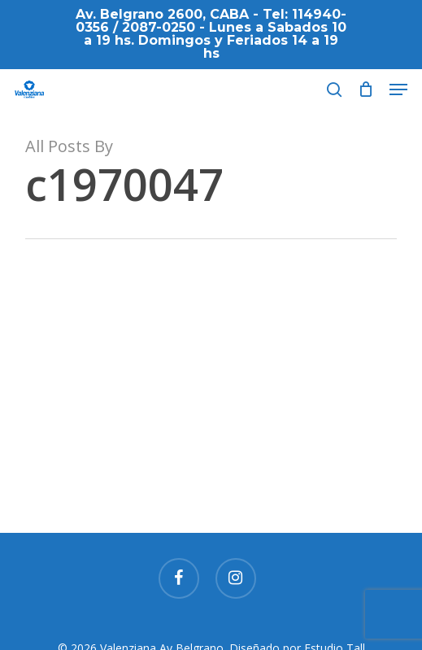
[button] (398, 89)
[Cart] (365, 89)
